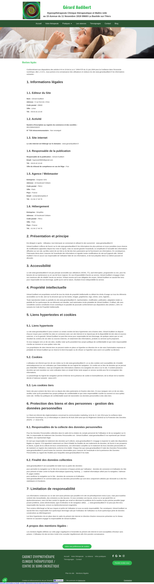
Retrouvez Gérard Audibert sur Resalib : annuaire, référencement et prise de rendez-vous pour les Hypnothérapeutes (29, 583)
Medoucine (81, 580)
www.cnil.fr (52, 378)
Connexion (128, 580)
